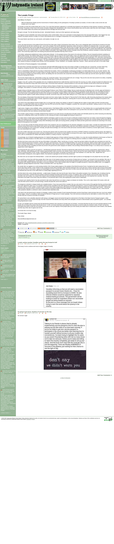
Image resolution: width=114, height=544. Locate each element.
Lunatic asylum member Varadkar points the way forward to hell (37, 242)
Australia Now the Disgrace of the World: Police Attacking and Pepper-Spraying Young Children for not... (7, 86)
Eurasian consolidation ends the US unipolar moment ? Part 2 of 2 (7, 187)
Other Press (4, 29)
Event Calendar (5, 21)
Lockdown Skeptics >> (6, 412)
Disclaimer (29, 419)
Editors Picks (5, 33)
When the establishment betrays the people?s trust (8, 275)
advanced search (93, 0)
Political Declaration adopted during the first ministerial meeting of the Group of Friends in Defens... (7, 207)
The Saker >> (4, 245)
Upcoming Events (6, 65)
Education (4, 62)
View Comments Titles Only (102, 236)
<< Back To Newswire (65, 377)
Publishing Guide (5, 16)
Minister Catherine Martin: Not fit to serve (6, 261)
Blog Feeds (4, 150)
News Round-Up (7, 371)
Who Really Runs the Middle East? (7, 160)
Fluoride (3, 56)
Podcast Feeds (5, 60)
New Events (4, 73)
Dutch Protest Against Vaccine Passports (7, 390)
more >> (14, 119)
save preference (102, 237)
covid (39, 1)
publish (16, 1)
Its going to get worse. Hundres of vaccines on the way (35, 312)
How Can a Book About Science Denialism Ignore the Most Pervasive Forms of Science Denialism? (8, 293)
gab (43, 1)
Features (3, 19)
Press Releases (5, 27)
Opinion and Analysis (6, 25)
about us (21, 1)
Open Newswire (6, 23)
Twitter (66, 232)
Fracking (3, 54)
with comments (32, 228)
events (10, 1)
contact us (28, 1)
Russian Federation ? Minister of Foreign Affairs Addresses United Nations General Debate (7, 176)
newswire (34, 1)
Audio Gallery (5, 37)
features (5, 1)
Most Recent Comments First (102, 235)
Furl (35, 232)
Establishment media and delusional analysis (7, 266)
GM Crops (4, 58)
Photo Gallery (5, 35)
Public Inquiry (5, 248)
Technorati (47, 232)
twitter (47, 1)
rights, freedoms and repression (31, 17)
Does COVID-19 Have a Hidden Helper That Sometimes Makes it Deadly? (8, 350)
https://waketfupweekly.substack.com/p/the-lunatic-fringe (39, 222)
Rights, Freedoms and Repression (10, 68)
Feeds (3, 127)
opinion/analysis (43, 17)
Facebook (55, 232)
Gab (62, 232)
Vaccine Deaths (5, 52)
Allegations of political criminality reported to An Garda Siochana (7, 256)
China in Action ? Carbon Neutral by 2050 (8, 230)
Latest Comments (6, 31)
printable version (22, 228)
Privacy (33, 419)
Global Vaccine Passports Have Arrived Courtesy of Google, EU (8, 116)
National (3, 67)
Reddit (40, 232)
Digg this (21, 232)
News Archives (5, 44)
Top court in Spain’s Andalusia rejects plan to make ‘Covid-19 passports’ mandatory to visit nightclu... (8, 100)
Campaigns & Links (7, 48)
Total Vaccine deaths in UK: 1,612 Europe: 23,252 (58, 7)
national (21, 17)
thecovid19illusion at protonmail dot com (90, 17)
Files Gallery (5, 41)
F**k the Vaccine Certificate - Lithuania (6, 93)
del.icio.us (28, 232)
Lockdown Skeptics (6, 287)
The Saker (3, 154)
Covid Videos (5, 50)
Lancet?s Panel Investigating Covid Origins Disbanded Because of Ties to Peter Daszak (8, 323)
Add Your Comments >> (104, 228)
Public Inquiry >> (4, 279)
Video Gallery (5, 39)
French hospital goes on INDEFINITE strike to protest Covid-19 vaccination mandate (8, 108)
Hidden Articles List (7, 46)
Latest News (4, 24)
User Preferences (5, 123)
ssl (51, 1)
